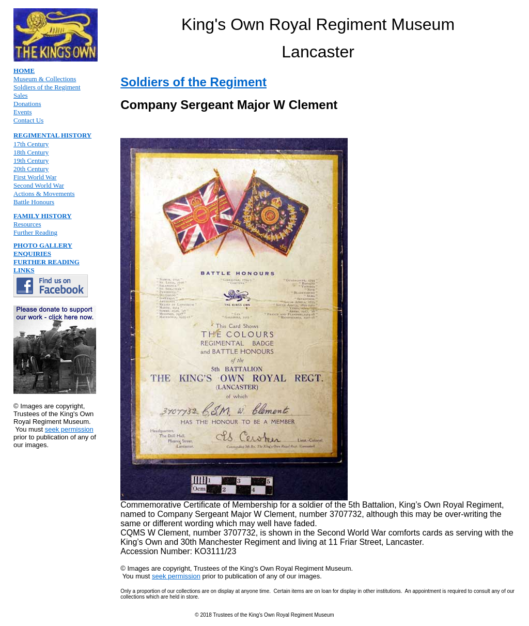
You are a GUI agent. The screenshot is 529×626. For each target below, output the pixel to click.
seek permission (69, 429)
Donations (27, 104)
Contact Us (28, 120)
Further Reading (35, 232)
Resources (27, 224)
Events (22, 112)
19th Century (31, 160)
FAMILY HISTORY (42, 216)
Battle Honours (33, 202)
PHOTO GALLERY (42, 245)
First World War (34, 177)
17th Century (31, 144)
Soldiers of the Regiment (47, 87)
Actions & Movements (43, 193)
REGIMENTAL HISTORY (52, 135)
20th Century (31, 169)
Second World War (38, 185)
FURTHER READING (46, 262)
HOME (24, 70)
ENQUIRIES (32, 253)
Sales (20, 95)
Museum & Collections (44, 79)
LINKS (23, 270)
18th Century (31, 152)
